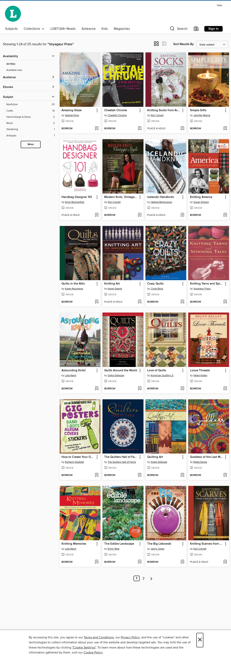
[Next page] (151, 578)
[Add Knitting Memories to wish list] (96, 562)
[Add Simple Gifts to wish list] (225, 128)
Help (219, 5)
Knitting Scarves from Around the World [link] (206, 544)
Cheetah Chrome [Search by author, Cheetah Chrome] (117, 115)
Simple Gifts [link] (198, 110)
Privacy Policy (130, 637)
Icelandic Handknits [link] (160, 197)
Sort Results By (183, 44)
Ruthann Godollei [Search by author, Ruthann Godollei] (74, 462)
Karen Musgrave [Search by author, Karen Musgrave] (74, 288)
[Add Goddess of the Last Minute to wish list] (225, 475)
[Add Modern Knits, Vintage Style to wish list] (139, 215)
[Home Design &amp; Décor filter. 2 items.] (30, 117)
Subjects (11, 29)
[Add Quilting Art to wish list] (182, 475)
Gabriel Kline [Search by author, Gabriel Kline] (72, 115)
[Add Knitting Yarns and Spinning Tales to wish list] (225, 302)
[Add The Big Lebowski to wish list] (182, 562)
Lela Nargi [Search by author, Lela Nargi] (70, 375)
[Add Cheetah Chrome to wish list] (139, 128)
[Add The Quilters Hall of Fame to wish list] (139, 475)
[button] (178, 29)
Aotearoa (89, 29)
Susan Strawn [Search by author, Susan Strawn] (201, 202)
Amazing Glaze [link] (71, 110)
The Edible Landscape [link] (119, 544)
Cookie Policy (93, 652)
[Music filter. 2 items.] (30, 123)
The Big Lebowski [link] (159, 544)
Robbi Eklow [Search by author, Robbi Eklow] (200, 462)
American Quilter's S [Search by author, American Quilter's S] (162, 375)
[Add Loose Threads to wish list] (225, 388)
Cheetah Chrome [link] (115, 110)
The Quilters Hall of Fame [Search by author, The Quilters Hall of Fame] (122, 462)
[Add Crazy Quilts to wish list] (182, 302)
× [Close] (199, 640)
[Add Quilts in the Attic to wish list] (96, 302)
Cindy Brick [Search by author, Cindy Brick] (157, 288)
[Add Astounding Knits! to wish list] (96, 388)
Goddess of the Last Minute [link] (206, 457)
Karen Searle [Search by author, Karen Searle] (115, 288)
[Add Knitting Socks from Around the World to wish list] (182, 128)
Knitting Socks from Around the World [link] (164, 110)
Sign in (213, 29)
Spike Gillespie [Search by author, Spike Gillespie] (116, 375)
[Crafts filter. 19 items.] (30, 111)
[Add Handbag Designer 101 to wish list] (96, 215)
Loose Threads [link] (200, 370)
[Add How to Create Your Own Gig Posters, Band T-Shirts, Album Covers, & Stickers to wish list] (96, 475)
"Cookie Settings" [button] (84, 648)
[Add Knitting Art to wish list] (139, 302)
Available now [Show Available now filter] (14, 70)
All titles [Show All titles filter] (10, 64)
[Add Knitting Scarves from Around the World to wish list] (225, 562)
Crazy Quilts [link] (155, 284)
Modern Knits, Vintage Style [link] (121, 197)
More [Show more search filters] (31, 144)
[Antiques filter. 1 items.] (30, 136)
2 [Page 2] (143, 578)
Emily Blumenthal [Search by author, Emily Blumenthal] (74, 202)
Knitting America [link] (201, 197)
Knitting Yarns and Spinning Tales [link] (206, 284)
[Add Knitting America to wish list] (225, 215)
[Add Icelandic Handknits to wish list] (182, 215)
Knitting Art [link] (112, 284)
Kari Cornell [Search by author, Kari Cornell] (157, 115)
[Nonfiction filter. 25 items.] (30, 104)
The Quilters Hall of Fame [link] (121, 457)
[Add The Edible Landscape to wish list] (139, 562)
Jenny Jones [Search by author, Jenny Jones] (157, 548)
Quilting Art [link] (155, 457)
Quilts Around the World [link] (120, 370)
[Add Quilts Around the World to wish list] (139, 388)
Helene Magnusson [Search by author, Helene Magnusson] (161, 202)
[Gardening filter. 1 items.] (30, 129)
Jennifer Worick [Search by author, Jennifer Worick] (201, 115)
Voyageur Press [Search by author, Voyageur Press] (202, 288)
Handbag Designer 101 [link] (76, 197)
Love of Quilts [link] (156, 370)
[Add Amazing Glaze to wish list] (96, 128)
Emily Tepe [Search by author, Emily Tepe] (113, 548)
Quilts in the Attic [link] (73, 284)
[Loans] (196, 29)
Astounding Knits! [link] (73, 370)
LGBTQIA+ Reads (63, 29)
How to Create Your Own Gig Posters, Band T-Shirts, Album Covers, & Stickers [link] (78, 457)
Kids (104, 29)
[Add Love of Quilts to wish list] (182, 388)
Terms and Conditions (99, 637)
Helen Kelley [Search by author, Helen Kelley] (200, 375)
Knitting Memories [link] (73, 544)
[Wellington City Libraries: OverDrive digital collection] (13, 14)
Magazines (122, 29)
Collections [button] (34, 29)
